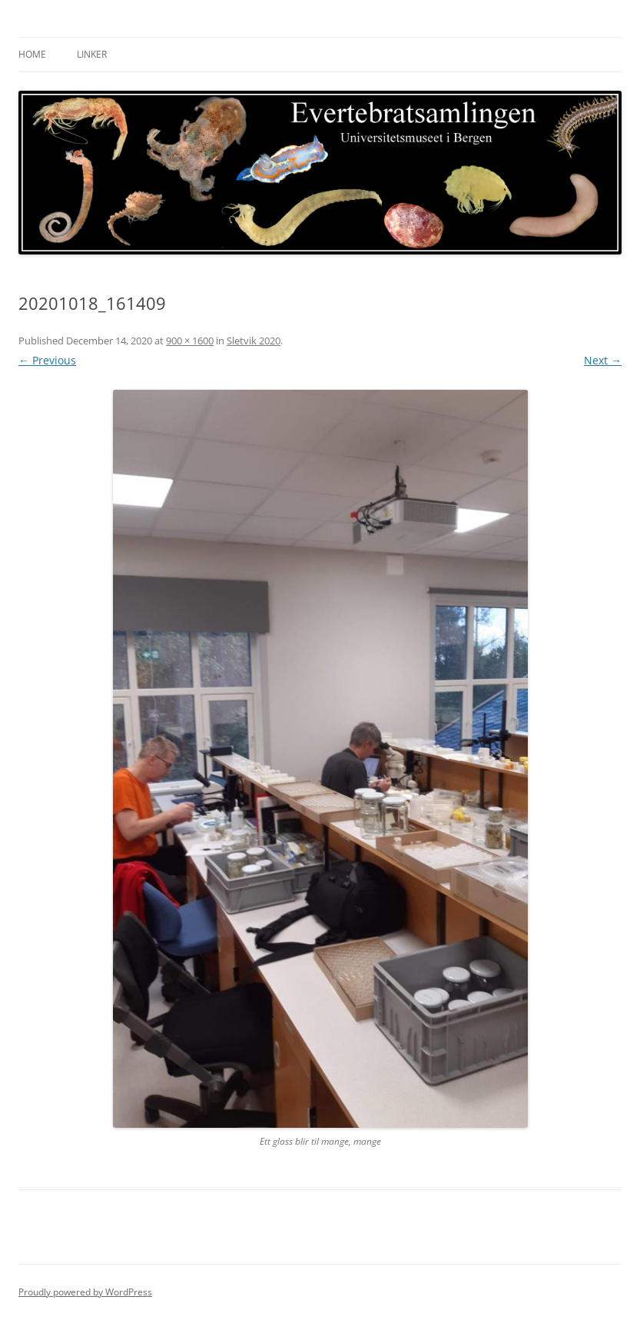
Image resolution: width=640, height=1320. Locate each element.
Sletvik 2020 (253, 340)
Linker (92, 54)
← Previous (47, 360)
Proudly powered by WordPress (85, 1291)
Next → (603, 360)
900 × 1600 (190, 340)
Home (32, 54)
